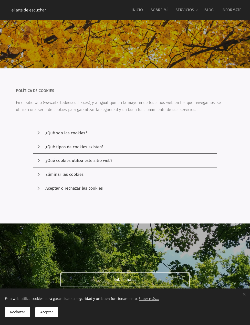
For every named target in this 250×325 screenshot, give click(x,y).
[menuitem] (138, 10)
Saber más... (149, 298)
